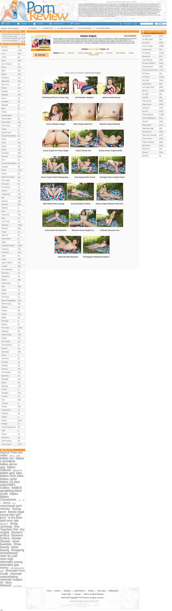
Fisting (4, 174)
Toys (3, 400)
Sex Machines (6, 345)
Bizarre (4, 88)
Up (2, 610)
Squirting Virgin (148, 128)
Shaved (4, 348)
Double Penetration (8, 136)
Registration (128, 24)
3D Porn (4, 47)
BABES (17, 487)
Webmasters (113, 591)
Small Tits (99, 53)
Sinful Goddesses (149, 118)
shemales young (11, 562)
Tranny (4, 407)
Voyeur (4, 434)
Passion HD (146, 101)
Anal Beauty (146, 49)
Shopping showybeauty (12, 551)
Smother (4, 365)
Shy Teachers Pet (9, 528)
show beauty (9, 548)
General (4, 201)
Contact (77, 594)
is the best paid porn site (11, 519)
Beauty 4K (146, 56)
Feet (3, 160)
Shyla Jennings (9, 525)
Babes (3, 67)
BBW (3, 71)
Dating (3, 129)
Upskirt (4, 417)
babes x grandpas (12, 460)
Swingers (5, 393)
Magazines (5, 276)
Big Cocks (5, 84)
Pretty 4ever (146, 104)
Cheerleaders (6, 115)
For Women (5, 187)
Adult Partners (58, 24)
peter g (12, 456)
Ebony (3, 146)
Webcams (5, 437)
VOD (3, 431)
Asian (3, 60)
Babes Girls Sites (12, 476)
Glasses (4, 208)
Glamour (71, 53)
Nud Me (145, 97)
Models (77, 24)
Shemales (5, 352)
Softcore (109, 53)
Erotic (62, 53)
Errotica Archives (148, 63)
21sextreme (8, 499)
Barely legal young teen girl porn (12, 514)
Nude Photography (85, 53)
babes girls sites (11, 473)
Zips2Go (145, 156)
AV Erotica (146, 53)
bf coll (19, 500)
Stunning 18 (146, 132)
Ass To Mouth (6, 64)
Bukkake (4, 105)
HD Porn (4, 228)
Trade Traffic (66, 594)
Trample (4, 403)
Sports (3, 383)
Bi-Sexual (5, 78)
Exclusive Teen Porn (150, 70)
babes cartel (8, 479)
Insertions (5, 249)
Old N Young (6, 304)
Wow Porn (146, 149)
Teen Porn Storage (149, 135)
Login (135, 24)
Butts (3, 108)
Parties (4, 314)
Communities (6, 119)
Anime (3, 57)
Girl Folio (145, 80)
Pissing (4, 324)
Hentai (3, 232)
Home (8, 24)
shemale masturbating (11, 575)
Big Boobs (5, 81)
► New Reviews (84, 28)
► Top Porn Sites (102, 28)
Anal (3, 54)
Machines (5, 273)
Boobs (3, 98)
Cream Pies (5, 122)
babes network (7, 468)
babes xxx (7, 458)
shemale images (11, 579)
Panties (4, 311)
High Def (4, 235)
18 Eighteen (146, 36)
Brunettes (5, 102)
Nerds (3, 293)
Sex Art (145, 111)
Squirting (4, 386)
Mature (4, 280)
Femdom (4, 167)
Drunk (3, 139)
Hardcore (5, 225)
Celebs (4, 112)
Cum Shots (5, 126)
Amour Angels (88, 36)
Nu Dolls (145, 94)
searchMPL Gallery (8, 486)
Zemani (145, 152)
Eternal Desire (147, 67)
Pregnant (4, 331)
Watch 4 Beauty (148, 142)
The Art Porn (147, 139)
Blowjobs (4, 95)
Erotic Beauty (147, 60)
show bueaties (9, 543)
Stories (4, 389)
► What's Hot (47, 28)
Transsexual (6, 410)
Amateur (4, 50)
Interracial (5, 252)
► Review (33, 28)
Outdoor (4, 307)
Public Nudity (6, 335)
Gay (3, 198)
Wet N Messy (6, 441)
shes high (6, 559)
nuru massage (17, 586)
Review (24, 24)
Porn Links (101, 591)
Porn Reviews (13, 28)
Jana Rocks (146, 84)
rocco (6, 502)
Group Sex (5, 215)
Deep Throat (6, 132)
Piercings (5, 321)
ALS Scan (146, 43)
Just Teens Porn (148, 87)
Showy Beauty (147, 115)
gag (2, 467)
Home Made (6, 239)
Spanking (5, 376)
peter (18, 456)
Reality (4, 338)
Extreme (4, 156)
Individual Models (8, 246)
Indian (3, 242)
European (5, 153)
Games (4, 191)
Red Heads (5, 341)
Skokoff (145, 121)
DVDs (3, 143)
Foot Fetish (5, 180)
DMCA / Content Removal (93, 594)
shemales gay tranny (9, 566)
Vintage (4, 424)
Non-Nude (5, 297)
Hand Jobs (5, 221)
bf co (13, 503)
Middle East (5, 283)
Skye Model (146, 125)
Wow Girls (146, 146)
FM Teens (146, 74)
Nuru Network (6, 584)
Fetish (3, 170)
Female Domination (8, 163)
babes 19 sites (10, 482)
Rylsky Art (146, 108)
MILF (3, 287)
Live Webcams (7, 269)
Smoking (4, 362)
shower (16, 538)
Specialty (4, 379)
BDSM (3, 74)
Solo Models (120, 53)
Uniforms (4, 413)
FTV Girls (145, 77)
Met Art (145, 91)
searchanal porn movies (11, 507)
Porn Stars (5, 328)
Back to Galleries (77, 73)
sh (1, 582)
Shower (5, 541)
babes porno (8, 464)
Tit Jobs (4, 396)
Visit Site (41, 55)
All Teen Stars (147, 39)
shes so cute (8, 556)
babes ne (17, 470)
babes (14, 493)
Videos (131, 53)
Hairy (3, 218)
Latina (3, 259)
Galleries (40, 24)
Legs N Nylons (6, 263)
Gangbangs (5, 194)
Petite (3, 318)
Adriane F (4, 524)
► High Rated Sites (65, 28)
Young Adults (94, 55)
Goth (3, 211)
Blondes (4, 91)
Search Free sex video (11, 454)
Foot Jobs (5, 184)
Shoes (3, 355)
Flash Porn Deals (7, 177)
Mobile (4, 290)
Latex (3, 256)
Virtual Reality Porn (8, 427)
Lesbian (4, 266)
